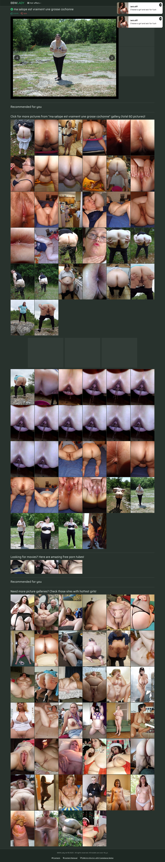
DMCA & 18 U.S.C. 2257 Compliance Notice (96, 858)
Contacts (56, 858)
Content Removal (70, 858)
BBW (17, 3)
